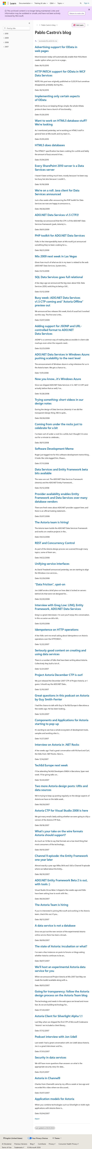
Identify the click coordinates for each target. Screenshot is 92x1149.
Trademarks (18, 1147)
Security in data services (50, 1057)
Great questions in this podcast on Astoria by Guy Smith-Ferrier (62, 697)
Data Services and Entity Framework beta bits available (61, 471)
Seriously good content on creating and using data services (60, 652)
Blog (31, 1144)
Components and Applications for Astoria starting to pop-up (61, 722)
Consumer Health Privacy (68, 1144)
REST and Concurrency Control (55, 543)
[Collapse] (29, 23)
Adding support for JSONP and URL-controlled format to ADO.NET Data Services (58, 329)
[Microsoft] (4, 3)
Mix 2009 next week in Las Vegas (56, 256)
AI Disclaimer (7, 1144)
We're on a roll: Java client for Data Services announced (57, 192)
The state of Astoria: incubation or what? (61, 946)
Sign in (86, 3)
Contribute (42, 1144)
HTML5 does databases (50, 145)
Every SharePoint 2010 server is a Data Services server (59, 167)
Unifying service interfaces (52, 563)
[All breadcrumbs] (37, 25)
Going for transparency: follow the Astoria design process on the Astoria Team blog (62, 993)
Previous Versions (20, 1144)
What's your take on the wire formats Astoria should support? (59, 833)
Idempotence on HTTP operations (56, 629)
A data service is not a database (55, 925)
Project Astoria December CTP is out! (59, 675)
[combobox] (16, 28)
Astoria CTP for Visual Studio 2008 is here (61, 810)
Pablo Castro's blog (48, 25)
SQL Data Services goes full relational (59, 277)
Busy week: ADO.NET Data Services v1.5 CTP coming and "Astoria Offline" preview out (59, 301)
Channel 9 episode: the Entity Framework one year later (61, 857)
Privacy (51, 1144)
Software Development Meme (54, 448)
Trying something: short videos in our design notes (59, 401)
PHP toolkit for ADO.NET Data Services (60, 235)
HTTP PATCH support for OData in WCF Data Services (60, 73)
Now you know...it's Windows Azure (58, 379)
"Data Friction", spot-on (50, 584)
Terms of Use (6, 1147)
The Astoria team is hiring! (52, 522)
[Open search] (80, 3)
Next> (37, 1118)
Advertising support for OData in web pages (56, 49)
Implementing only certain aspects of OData (57, 98)
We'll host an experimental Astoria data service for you (60, 969)
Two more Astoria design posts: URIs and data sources (61, 788)
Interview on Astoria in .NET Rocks (57, 744)
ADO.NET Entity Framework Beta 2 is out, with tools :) (61, 882)
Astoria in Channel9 (47, 1078)
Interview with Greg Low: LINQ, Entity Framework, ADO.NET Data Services (59, 607)
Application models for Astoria (54, 1099)
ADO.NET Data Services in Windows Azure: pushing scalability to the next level (62, 356)
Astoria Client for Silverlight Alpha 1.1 (59, 1016)
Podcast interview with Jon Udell (56, 1036)
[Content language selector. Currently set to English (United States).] (13, 1138)
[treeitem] (16, 34)
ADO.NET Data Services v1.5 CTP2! (57, 215)
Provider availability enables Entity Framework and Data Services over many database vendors (61, 497)
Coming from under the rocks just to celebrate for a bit (58, 426)
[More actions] (88, 25)
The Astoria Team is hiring (51, 905)
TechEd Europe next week (51, 765)
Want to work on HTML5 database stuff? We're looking (61, 122)
